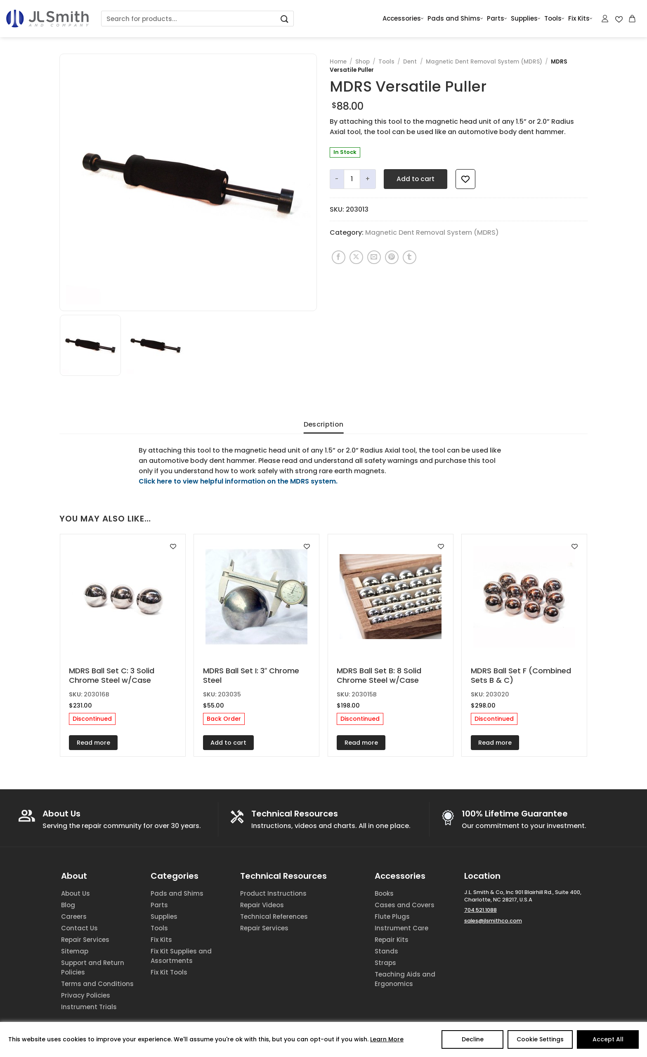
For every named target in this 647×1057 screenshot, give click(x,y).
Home (338, 62)
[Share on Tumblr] (409, 257)
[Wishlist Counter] (619, 18)
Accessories (403, 18)
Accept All (608, 1039)
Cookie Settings (540, 1039)
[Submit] (284, 19)
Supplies (526, 18)
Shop (362, 62)
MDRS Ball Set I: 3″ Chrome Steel (251, 675)
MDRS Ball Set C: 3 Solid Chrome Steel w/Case (111, 675)
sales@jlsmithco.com (493, 920)
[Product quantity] (352, 179)
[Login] (605, 18)
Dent (410, 62)
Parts (497, 18)
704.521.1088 (480, 909)
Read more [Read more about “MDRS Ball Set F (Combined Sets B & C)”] (495, 742)
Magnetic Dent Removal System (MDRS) (484, 62)
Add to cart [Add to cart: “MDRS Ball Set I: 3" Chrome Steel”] (228, 742)
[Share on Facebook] (338, 257)
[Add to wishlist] (465, 179)
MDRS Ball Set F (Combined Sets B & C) (521, 675)
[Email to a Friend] (374, 257)
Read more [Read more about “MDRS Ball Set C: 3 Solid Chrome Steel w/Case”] (93, 742)
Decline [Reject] (473, 1039)
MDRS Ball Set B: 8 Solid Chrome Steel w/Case (379, 675)
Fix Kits (580, 18)
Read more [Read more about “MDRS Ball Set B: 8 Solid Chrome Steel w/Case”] (361, 742)
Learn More (387, 1039)
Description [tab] (324, 424)
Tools (554, 18)
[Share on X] (356, 257)
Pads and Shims (455, 18)
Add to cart (415, 179)
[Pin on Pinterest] (392, 257)
